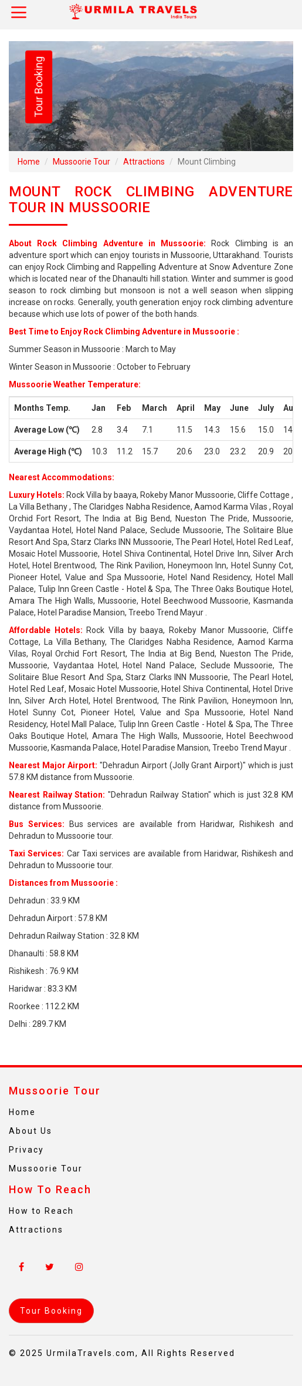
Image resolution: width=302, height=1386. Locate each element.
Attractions (144, 161)
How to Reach (41, 1211)
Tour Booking (38, 87)
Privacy (26, 1149)
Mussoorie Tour (81, 161)
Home (29, 161)
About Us (30, 1131)
